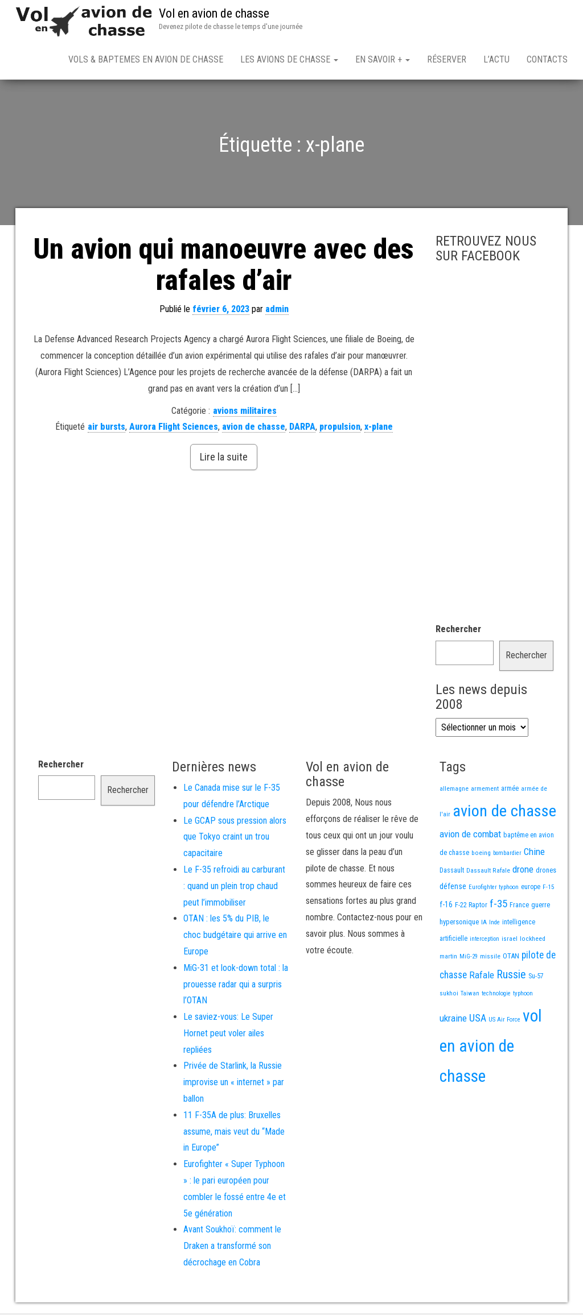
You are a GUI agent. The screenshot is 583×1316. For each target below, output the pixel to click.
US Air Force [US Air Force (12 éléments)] (504, 1022)
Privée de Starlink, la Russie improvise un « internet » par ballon (233, 1084)
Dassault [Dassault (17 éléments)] (452, 872)
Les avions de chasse (289, 59)
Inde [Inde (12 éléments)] (494, 924)
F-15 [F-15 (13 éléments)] (549, 889)
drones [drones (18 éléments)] (546, 872)
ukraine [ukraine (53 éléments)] (453, 1020)
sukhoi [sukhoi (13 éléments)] (449, 995)
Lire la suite (224, 459)
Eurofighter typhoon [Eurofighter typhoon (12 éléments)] (494, 889)
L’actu (496, 59)
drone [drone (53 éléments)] (522, 871)
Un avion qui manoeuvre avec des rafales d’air (224, 267)
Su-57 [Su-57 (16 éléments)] (536, 978)
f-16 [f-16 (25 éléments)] (446, 906)
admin (277, 311)
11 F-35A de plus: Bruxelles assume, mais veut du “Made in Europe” (234, 1134)
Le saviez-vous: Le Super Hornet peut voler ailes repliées (228, 1035)
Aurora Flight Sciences (173, 429)
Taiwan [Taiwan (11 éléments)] (470, 995)
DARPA (302, 429)
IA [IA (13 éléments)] (484, 924)
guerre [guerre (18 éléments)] (540, 907)
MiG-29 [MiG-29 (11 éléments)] (468, 958)
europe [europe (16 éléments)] (530, 889)
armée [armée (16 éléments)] (510, 791)
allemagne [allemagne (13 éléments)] (454, 791)
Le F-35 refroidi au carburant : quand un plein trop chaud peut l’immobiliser (234, 888)
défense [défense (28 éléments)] (453, 889)
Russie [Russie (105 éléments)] (511, 976)
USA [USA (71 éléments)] (477, 1020)
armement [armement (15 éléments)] (485, 791)
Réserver (446, 59)
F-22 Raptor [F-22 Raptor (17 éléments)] (471, 907)
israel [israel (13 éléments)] (510, 941)
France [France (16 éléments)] (519, 907)
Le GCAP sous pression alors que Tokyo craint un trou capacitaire (234, 839)
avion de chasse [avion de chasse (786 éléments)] (504, 813)
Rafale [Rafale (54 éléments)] (481, 977)
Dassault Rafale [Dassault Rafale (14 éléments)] (488, 873)
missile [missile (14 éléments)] (490, 958)
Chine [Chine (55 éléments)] (534, 854)
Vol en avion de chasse (214, 13)
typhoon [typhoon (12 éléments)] (523, 995)
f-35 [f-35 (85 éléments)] (498, 905)
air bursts (106, 429)
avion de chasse (253, 429)
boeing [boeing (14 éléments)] (481, 855)
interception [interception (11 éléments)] (484, 941)
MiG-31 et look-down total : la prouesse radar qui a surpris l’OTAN (235, 986)
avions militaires (245, 413)
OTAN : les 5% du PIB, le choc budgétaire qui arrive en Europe (235, 937)
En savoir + (382, 59)
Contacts (547, 59)
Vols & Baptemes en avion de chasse (145, 59)
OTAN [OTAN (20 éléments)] (511, 958)
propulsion (339, 429)
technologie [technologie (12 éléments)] (496, 995)
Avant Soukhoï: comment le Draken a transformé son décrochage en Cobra (232, 1248)
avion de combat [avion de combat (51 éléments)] (470, 836)
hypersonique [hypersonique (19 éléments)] (459, 924)
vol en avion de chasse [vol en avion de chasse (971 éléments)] (491, 1048)
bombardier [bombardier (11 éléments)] (507, 855)
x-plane (378, 429)
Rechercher (458, 631)
